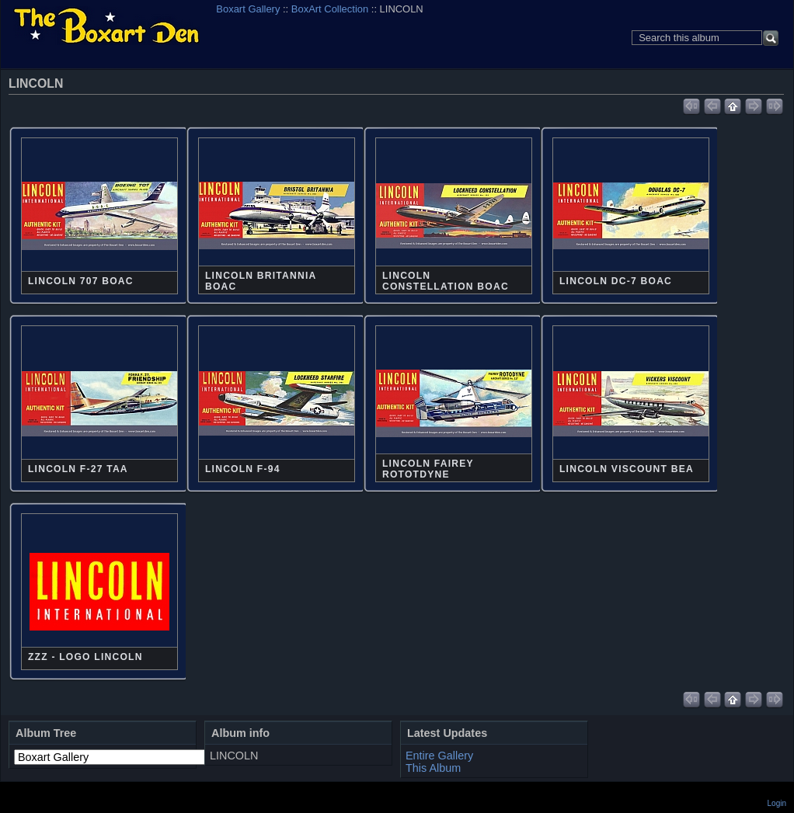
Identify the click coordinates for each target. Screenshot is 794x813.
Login (777, 803)
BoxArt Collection (329, 9)
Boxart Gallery (248, 9)
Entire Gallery (439, 755)
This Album (433, 768)
